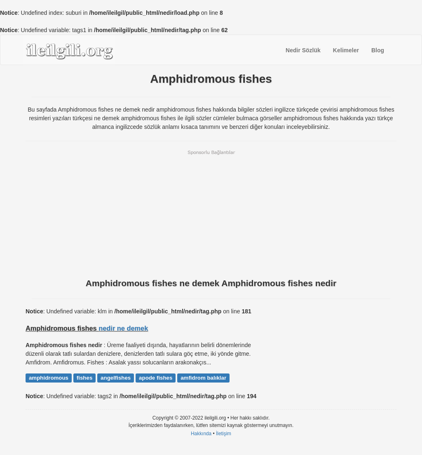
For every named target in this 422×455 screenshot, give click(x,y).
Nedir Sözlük (303, 50)
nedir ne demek (123, 328)
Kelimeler (346, 50)
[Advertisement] (211, 213)
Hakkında (201, 433)
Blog (377, 50)
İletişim (223, 433)
